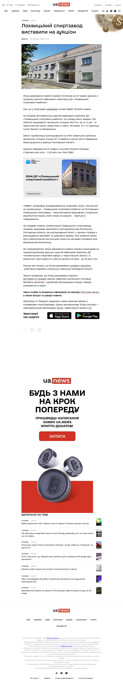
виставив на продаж (34, 279)
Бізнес (47, 11)
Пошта (95, 11)
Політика (35, 11)
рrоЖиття (83, 11)
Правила (47, 678)
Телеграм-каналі (89, 292)
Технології (59, 11)
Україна (15, 11)
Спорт (71, 11)
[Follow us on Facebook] (111, 11)
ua (103, 11)
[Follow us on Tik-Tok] (107, 11)
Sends (60, 308)
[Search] (119, 11)
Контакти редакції (86, 678)
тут (90, 308)
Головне (25, 20)
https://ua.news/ (53, 638)
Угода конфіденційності (64, 678)
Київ (25, 11)
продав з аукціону (80, 265)
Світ (6, 11)
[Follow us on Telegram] (115, 11)
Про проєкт (34, 678)
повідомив (52, 109)
